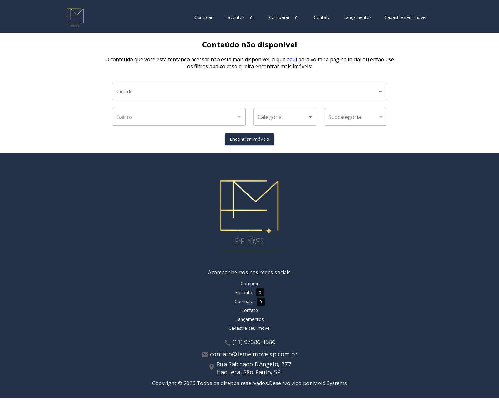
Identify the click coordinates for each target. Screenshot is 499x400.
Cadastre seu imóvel (405, 17)
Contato (322, 17)
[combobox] (249, 94)
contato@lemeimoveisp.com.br (254, 356)
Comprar (203, 17)
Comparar (285, 18)
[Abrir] (380, 93)
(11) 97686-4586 (253, 344)
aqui (292, 61)
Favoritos (240, 18)
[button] (284, 119)
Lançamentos (357, 17)
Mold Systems (330, 385)
